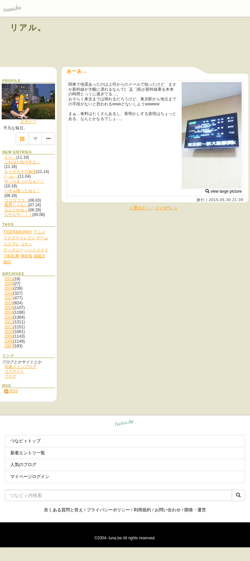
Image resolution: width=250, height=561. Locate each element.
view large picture (223, 191)
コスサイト (14, 371)
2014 (8, 312)
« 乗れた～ (141, 207)
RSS (11, 391)
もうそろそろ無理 (20, 171)
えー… (10, 157)
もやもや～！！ (18, 214)
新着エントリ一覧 (27, 452)
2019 (8, 288)
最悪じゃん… (16, 205)
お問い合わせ (168, 509)
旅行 (201, 200)
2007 (8, 346)
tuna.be (124, 424)
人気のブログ (23, 464)
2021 (8, 279)
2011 (8, 327)
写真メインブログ (20, 366)
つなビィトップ (25, 440)
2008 (8, 341)
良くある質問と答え (63, 509)
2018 (8, 293)
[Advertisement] (164, 42)
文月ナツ (28, 121)
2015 (8, 307)
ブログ (10, 376)
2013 (8, 317)
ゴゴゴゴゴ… (16, 200)
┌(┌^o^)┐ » (165, 207)
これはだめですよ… (22, 162)
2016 (8, 303)
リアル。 (28, 27)
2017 (8, 298)
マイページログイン (29, 476)
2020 (8, 283)
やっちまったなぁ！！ (24, 181)
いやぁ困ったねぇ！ (22, 190)
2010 (8, 331)
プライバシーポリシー (108, 509)
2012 (8, 322)
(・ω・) (11, 176)
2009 (8, 336)
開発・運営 (195, 509)
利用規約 (142, 509)
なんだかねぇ (16, 210)
